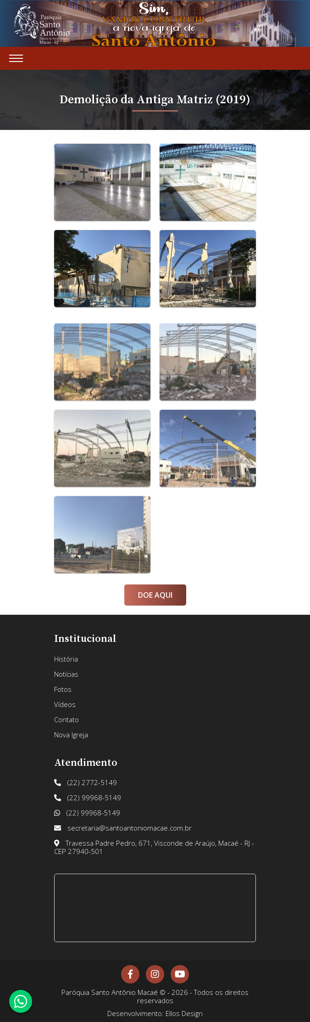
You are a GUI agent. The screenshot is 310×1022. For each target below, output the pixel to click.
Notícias (66, 674)
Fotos (63, 689)
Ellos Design (184, 1013)
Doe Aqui (155, 595)
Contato (66, 719)
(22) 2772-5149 (85, 782)
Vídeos (65, 704)
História (66, 658)
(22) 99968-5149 (87, 797)
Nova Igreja (71, 734)
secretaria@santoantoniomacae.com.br (123, 827)
